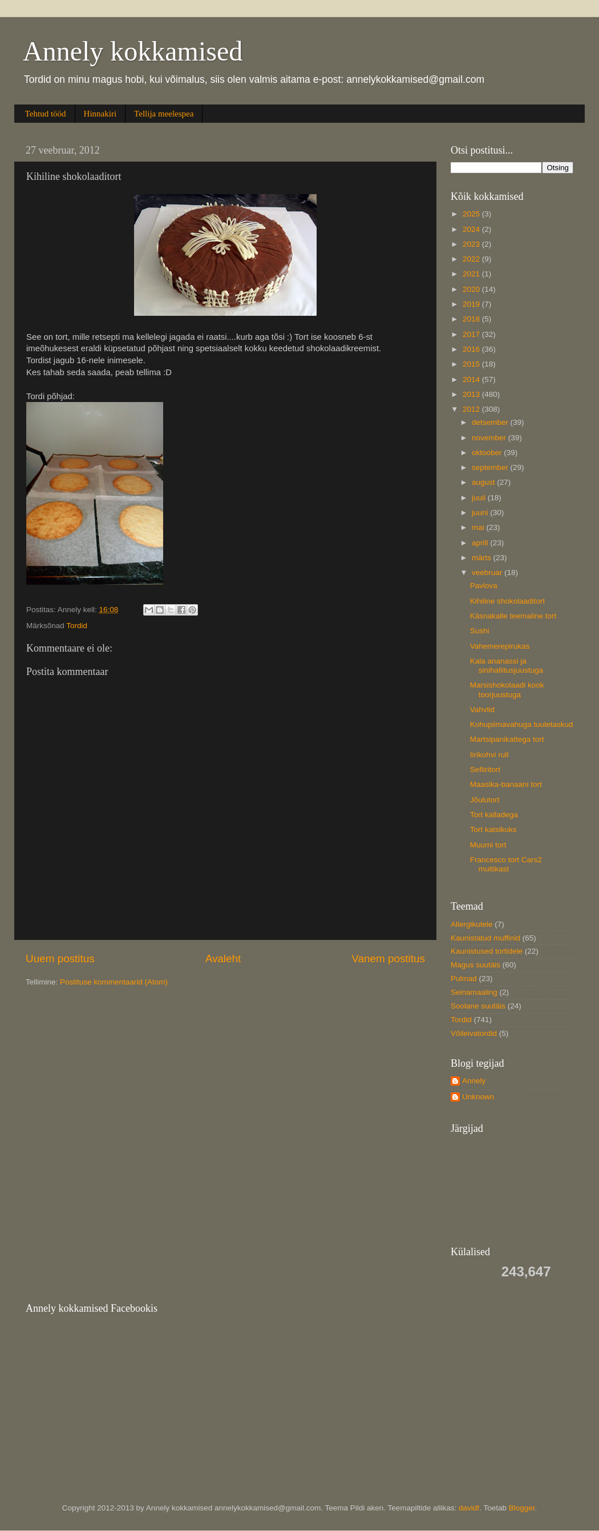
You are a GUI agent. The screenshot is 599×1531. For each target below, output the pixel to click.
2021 (472, 274)
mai (479, 527)
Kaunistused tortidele (487, 951)
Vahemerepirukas (500, 646)
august (484, 482)
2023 (472, 244)
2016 (472, 349)
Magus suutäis (475, 965)
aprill (481, 543)
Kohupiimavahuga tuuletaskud (521, 724)
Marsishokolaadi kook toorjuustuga (507, 689)
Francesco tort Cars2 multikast (506, 864)
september (491, 467)
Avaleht (223, 959)
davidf (469, 1508)
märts (482, 557)
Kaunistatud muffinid (485, 938)
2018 (472, 319)
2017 (472, 334)
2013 (472, 394)
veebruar (488, 572)
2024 (472, 229)
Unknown (478, 1096)
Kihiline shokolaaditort (507, 601)
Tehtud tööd (45, 113)
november (490, 437)
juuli (480, 497)
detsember (491, 422)
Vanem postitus (388, 959)
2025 (472, 214)
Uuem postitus (60, 959)
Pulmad (464, 978)
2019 (472, 304)
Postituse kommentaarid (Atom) (114, 982)
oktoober (488, 452)
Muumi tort (488, 845)
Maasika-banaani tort (506, 784)
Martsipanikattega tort (507, 739)
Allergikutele (472, 924)
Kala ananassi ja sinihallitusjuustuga (506, 665)
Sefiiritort (485, 769)
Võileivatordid (474, 1033)
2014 (472, 379)
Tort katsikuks (493, 829)
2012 (472, 409)
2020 (472, 289)
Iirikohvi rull (489, 754)
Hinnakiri (100, 113)
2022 (472, 259)
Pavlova (483, 585)
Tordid (76, 625)
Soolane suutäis (478, 1006)
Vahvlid (482, 709)
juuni (481, 512)
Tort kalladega (494, 814)
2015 (472, 364)
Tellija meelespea (163, 113)
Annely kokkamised (132, 51)
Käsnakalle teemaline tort (513, 616)
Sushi (479, 630)
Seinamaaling (474, 992)
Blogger (522, 1508)
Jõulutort (485, 799)
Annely (473, 1080)
